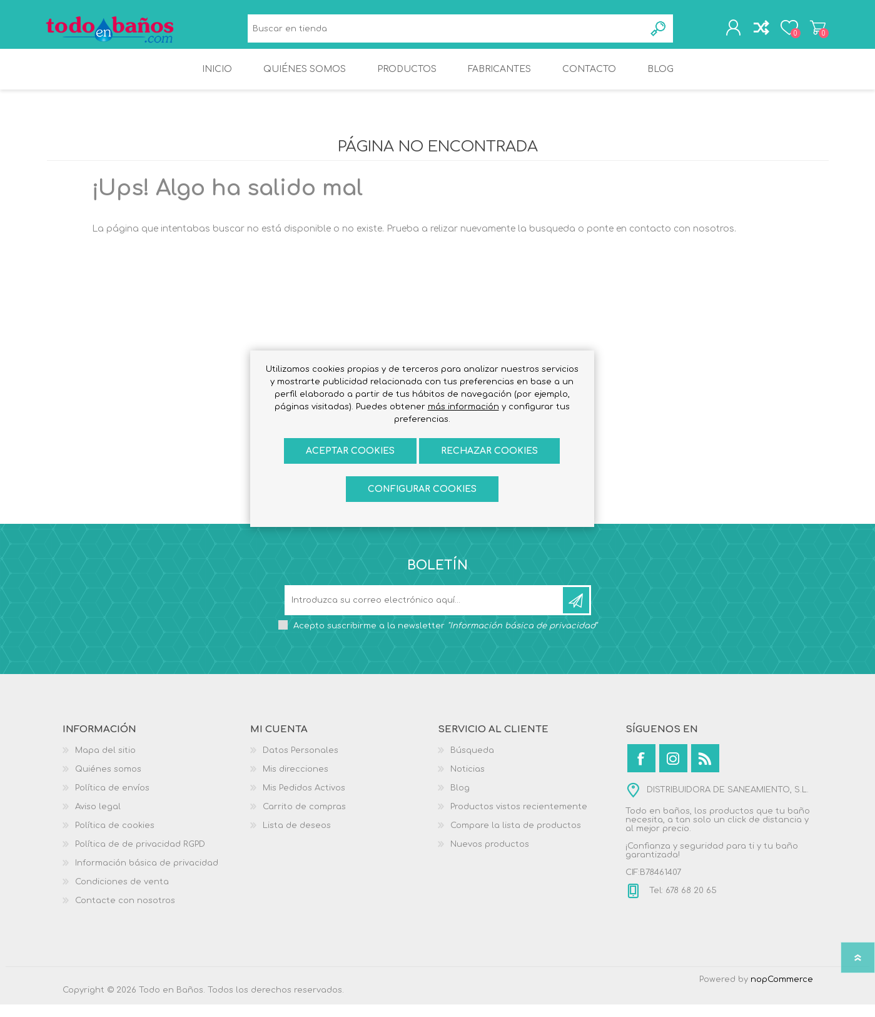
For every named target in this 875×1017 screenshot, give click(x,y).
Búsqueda (659, 32)
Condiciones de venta (122, 894)
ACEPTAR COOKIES (350, 451)
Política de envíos (112, 800)
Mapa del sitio (105, 763)
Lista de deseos (297, 838)
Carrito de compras (815, 30)
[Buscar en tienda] (446, 32)
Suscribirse (576, 613)
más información (463, 406)
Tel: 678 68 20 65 (682, 903)
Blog (460, 800)
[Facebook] (641, 771)
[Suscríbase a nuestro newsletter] (424, 613)
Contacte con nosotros (125, 913)
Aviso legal (98, 819)
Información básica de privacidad (146, 875)
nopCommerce (782, 992)
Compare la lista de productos (515, 838)
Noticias (467, 781)
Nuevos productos (489, 856)
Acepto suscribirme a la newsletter (445, 638)
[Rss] (705, 771)
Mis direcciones (295, 781)
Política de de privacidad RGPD (140, 856)
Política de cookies (114, 838)
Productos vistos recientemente (518, 819)
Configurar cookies (422, 489)
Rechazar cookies (489, 451)
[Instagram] (673, 771)
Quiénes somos (108, 781)
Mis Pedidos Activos (304, 800)
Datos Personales (300, 763)
